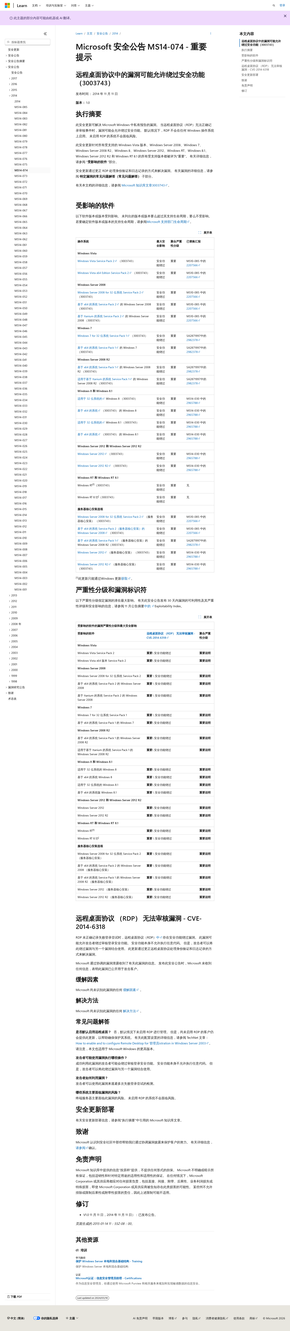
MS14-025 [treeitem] (20, 451)
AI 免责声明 (140, 1318)
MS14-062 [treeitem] (20, 239)
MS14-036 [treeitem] (20, 388)
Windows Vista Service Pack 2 (96, 261)
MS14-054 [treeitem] (20, 285)
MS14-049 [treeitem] (20, 314)
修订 (244, 91)
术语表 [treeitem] (12, 699)
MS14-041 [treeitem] (20, 360)
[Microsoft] (7, 5)
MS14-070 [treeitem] (20, 193)
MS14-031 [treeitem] (20, 417)
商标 (252, 1318)
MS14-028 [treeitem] (20, 434)
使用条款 (239, 1318)
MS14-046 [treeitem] (20, 331)
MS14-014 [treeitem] (20, 515)
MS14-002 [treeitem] (20, 584)
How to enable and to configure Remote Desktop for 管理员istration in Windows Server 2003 (141, 1043)
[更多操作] (210, 33)
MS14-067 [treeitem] (20, 210)
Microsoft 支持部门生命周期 (167, 221)
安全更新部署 (249, 75)
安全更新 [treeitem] (13, 49)
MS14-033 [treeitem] (20, 406)
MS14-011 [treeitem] (20, 532)
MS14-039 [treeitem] (20, 371)
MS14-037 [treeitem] (20, 383)
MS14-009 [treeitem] (20, 543)
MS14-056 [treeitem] (20, 274)
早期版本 (158, 1318)
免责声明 (247, 85)
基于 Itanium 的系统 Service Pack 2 (99, 316)
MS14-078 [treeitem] (20, 147)
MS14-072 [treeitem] (20, 182)
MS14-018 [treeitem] (20, 492)
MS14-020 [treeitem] (20, 480)
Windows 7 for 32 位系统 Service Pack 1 (102, 336)
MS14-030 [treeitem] (20, 423)
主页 (89, 33)
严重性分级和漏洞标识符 (256, 60)
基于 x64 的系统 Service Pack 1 (97, 347)
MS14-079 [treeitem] (20, 141)
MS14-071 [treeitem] (20, 187)
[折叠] (45, 33)
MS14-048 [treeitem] (20, 319)
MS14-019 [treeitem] (20, 486)
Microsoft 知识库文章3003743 (143, 185)
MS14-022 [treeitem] (20, 469)
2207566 (192, 265)
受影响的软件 (249, 55)
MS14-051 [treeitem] (20, 302)
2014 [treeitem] (17, 101)
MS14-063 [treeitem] (20, 233)
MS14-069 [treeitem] (20, 199)
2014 (115, 33)
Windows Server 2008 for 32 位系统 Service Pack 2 (109, 292)
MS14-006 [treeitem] (20, 561)
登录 (282, 5)
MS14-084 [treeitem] (20, 113)
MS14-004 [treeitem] (20, 572)
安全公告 (102, 33)
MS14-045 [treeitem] (20, 337)
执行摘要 (247, 50)
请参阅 (80, 1148)
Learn (79, 33)
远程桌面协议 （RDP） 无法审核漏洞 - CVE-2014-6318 (261, 67)
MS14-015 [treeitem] (20, 509)
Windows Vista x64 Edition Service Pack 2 (103, 273)
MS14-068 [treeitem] (20, 205)
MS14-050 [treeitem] (20, 308)
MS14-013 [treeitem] (20, 520)
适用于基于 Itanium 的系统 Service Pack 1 (103, 379)
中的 (147, 606)
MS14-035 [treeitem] (20, 394)
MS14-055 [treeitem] (20, 279)
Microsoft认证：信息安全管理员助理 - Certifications (109, 1278)
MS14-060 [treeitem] (20, 251)
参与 (185, 1318)
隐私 (195, 1318)
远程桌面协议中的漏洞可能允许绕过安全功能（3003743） (261, 43)
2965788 (192, 403)
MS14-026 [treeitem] (20, 446)
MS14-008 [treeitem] (20, 549)
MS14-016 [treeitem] (20, 503)
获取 (124, 578)
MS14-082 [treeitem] (20, 124)
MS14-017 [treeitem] (20, 497)
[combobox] (27, 42)
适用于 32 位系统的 (90, 398)
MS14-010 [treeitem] (20, 538)
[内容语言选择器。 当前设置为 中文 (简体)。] (16, 1318)
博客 (171, 1318)
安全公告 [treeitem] (17, 72)
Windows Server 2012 (91, 454)
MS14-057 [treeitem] (20, 268)
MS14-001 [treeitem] (20, 589)
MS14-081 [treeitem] (20, 130)
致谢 (244, 80)
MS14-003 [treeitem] (20, 578)
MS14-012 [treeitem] (20, 526)
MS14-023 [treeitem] (20, 463)
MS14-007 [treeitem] (20, 555)
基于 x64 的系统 (88, 410)
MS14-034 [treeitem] (20, 400)
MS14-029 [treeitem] (20, 428)
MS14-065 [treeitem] (20, 222)
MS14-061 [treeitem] (20, 245)
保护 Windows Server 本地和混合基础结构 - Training (109, 1261)
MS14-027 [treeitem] (20, 440)
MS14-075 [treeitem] (20, 164)
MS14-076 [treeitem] (20, 159)
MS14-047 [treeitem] (20, 325)
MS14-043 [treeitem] (20, 348)
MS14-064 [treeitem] (20, 228)
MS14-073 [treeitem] (20, 176)
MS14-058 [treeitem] (20, 262)
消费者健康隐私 (216, 1318)
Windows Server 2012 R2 (93, 466)
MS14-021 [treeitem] (20, 474)
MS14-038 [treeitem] (20, 377)
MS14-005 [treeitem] (20, 566)
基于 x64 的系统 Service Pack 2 (97, 304)
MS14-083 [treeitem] (20, 118)
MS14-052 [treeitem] (20, 296)
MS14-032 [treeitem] (20, 411)
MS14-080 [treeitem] (20, 136)
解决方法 (129, 1011)
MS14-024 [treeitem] (20, 457)
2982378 (192, 340)
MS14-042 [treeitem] (20, 354)
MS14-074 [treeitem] (21, 170)
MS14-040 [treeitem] (20, 365)
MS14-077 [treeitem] (20, 153)
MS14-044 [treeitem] (20, 342)
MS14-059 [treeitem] (20, 256)
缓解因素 (129, 990)
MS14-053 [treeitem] (20, 291)
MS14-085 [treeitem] (20, 107)
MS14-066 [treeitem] (20, 216)
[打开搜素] (274, 5)
